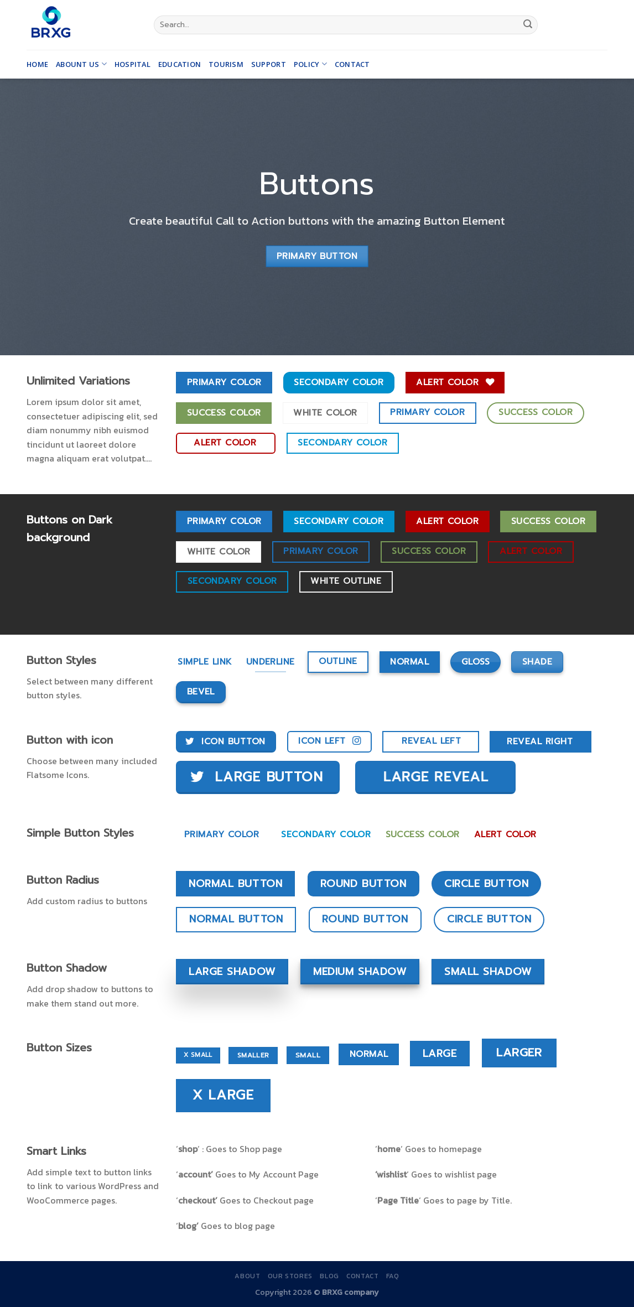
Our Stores (290, 1276)
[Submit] (527, 24)
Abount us (81, 64)
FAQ (392, 1276)
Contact (352, 64)
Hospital (132, 64)
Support (268, 64)
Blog (329, 1276)
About (247, 1276)
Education (179, 64)
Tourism (226, 64)
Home (37, 64)
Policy (310, 64)
